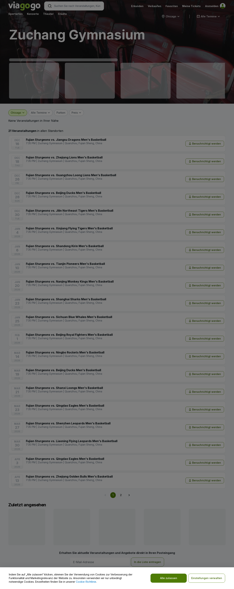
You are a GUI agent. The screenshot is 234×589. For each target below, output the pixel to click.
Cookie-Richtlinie (86, 581)
